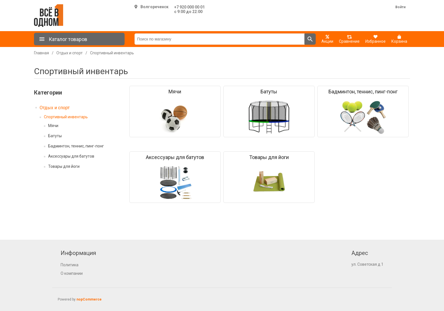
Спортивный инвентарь (66, 117)
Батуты (55, 136)
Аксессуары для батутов (71, 156)
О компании (72, 273)
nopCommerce (89, 299)
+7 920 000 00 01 (189, 7)
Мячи (53, 125)
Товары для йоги (64, 166)
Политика (69, 265)
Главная (41, 53)
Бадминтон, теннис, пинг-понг (76, 146)
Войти (400, 7)
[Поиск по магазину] (220, 39)
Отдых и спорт (55, 107)
